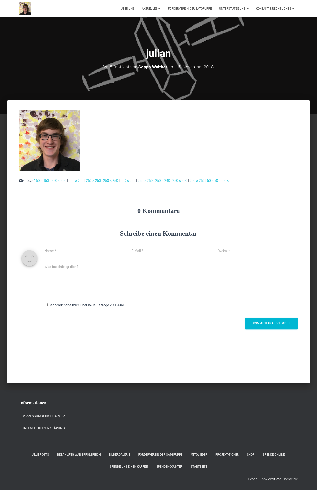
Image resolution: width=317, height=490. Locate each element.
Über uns (128, 8)
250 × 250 (58, 181)
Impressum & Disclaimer (43, 416)
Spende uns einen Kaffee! (129, 466)
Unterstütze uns (234, 8)
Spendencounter (169, 466)
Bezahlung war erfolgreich (79, 454)
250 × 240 (162, 181)
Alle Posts (40, 454)
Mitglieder (199, 454)
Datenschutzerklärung (43, 428)
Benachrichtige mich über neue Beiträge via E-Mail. (86, 305)
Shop (251, 454)
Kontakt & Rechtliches (275, 8)
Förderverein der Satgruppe (190, 8)
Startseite (199, 466)
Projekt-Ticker (227, 454)
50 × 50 (212, 181)
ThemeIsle (290, 479)
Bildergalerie (119, 454)
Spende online (274, 454)
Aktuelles (151, 8)
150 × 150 (41, 181)
